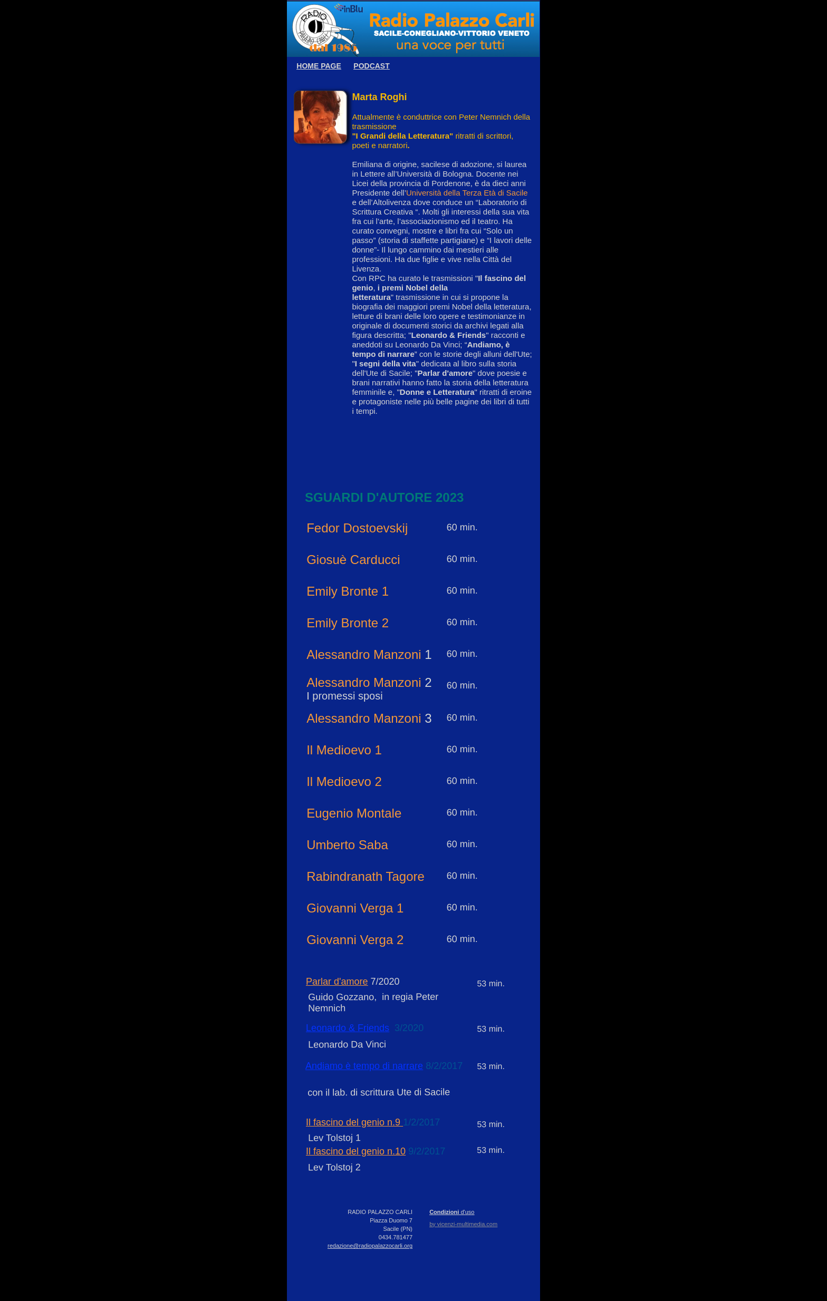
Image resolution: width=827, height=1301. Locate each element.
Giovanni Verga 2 (354, 940)
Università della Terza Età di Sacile (467, 192)
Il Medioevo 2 (344, 781)
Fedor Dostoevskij (357, 528)
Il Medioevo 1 (344, 750)
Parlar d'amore (337, 981)
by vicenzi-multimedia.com (463, 1224)
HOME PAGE (318, 66)
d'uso (466, 1212)
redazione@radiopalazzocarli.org (370, 1245)
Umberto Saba (347, 845)
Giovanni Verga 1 (354, 908)
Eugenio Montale (353, 813)
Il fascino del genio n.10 (356, 1151)
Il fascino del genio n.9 (354, 1122)
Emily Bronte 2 (347, 623)
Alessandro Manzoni (363, 654)
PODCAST (371, 66)
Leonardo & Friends (347, 1028)
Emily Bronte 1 (347, 591)
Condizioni (444, 1212)
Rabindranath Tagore (365, 876)
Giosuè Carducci (353, 559)
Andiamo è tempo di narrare (364, 1066)
